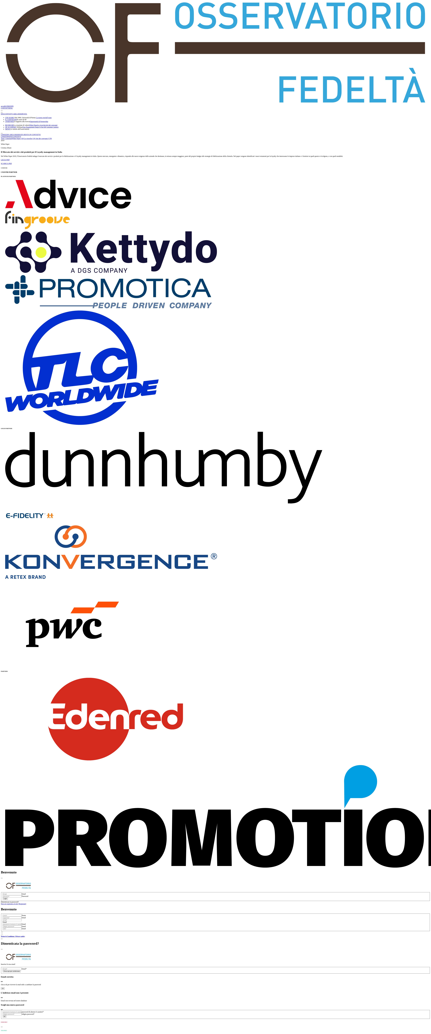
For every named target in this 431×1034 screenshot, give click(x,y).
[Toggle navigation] (2, 110)
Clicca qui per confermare (11, 971)
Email (24, 894)
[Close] (2, 949)
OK (3, 988)
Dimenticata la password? (10, 902)
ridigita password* (28, 1014)
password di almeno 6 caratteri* (33, 1012)
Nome (24, 915)
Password (25, 896)
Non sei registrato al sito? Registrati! (13, 904)
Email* (24, 969)
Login (5, 898)
